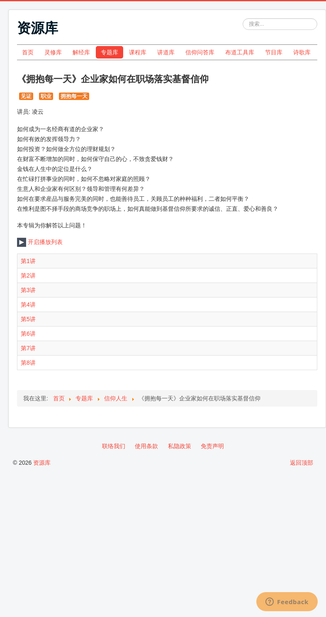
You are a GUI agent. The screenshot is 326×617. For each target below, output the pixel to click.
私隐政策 (179, 446)
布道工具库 (239, 52)
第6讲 (28, 333)
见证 (26, 96)
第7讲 (28, 348)
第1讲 (28, 261)
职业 (46, 96)
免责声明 (212, 446)
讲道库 (166, 52)
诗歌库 (302, 52)
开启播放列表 (40, 242)
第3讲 (28, 290)
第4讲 (28, 304)
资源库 (42, 462)
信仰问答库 (199, 52)
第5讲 (28, 319)
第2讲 (28, 275)
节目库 (273, 52)
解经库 (81, 52)
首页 (28, 52)
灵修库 (53, 52)
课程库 (137, 52)
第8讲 (28, 362)
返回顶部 (301, 462)
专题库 (109, 52)
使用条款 (146, 446)
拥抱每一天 (74, 96)
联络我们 (113, 446)
